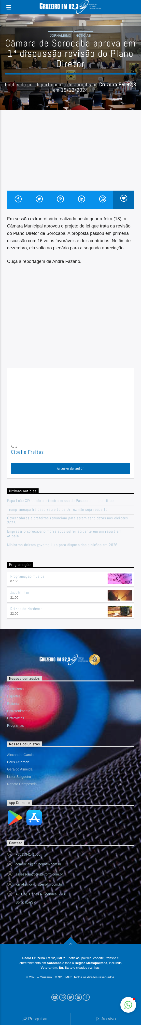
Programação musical (28, 576)
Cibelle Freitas (27, 452)
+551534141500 (28, 854)
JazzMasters (20, 592)
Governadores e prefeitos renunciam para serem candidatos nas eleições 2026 (67, 520)
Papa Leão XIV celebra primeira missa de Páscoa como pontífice (60, 500)
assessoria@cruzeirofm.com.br (39, 874)
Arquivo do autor (70, 468)
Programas (15, 725)
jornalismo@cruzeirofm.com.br (38, 884)
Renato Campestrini (22, 784)
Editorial (13, 704)
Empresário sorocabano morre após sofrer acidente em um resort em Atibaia (64, 533)
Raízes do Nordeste (26, 608)
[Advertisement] (70, 153)
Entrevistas (15, 718)
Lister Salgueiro (19, 777)
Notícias (83, 35)
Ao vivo (106, 1019)
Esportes (14, 696)
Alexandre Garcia (20, 755)
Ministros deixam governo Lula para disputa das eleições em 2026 (62, 545)
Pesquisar (35, 1019)
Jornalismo (60, 35)
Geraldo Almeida (20, 769)
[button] (128, 1005)
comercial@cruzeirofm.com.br (38, 864)
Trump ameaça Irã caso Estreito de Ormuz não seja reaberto (57, 509)
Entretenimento (18, 711)
